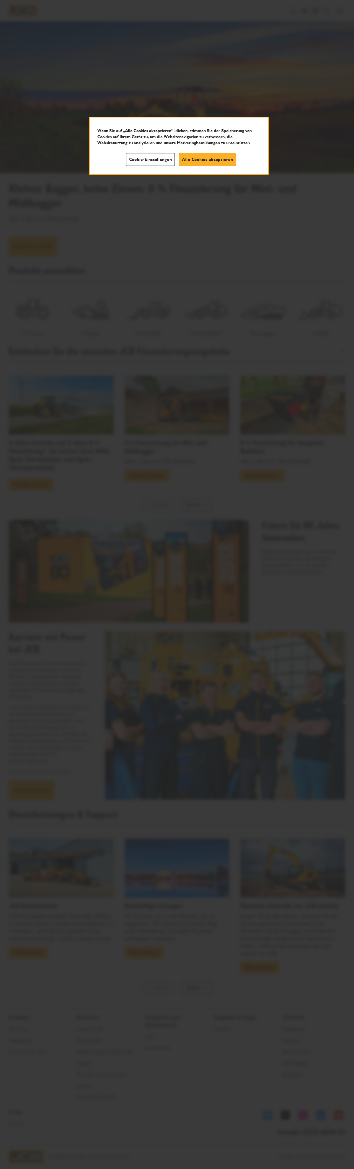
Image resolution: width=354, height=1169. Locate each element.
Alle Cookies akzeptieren (207, 159)
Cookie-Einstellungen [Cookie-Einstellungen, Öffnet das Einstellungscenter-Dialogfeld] (150, 159)
